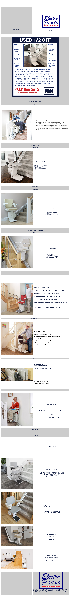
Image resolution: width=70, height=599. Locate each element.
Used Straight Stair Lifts (51, 446)
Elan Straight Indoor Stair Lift (39, 161)
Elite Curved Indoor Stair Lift (51, 469)
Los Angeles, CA (16, 29)
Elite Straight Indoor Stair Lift (51, 503)
